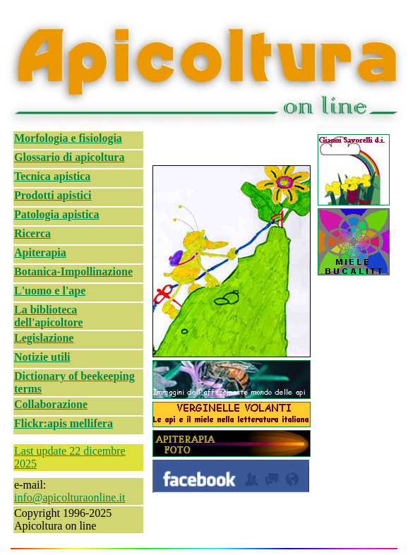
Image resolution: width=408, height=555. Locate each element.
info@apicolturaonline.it (69, 497)
